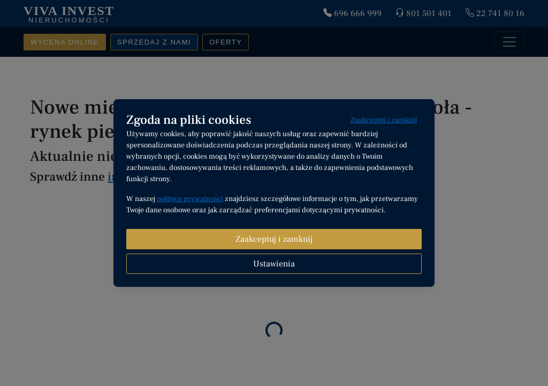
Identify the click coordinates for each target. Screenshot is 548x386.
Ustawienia (274, 263)
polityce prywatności (190, 199)
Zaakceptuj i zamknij (384, 120)
